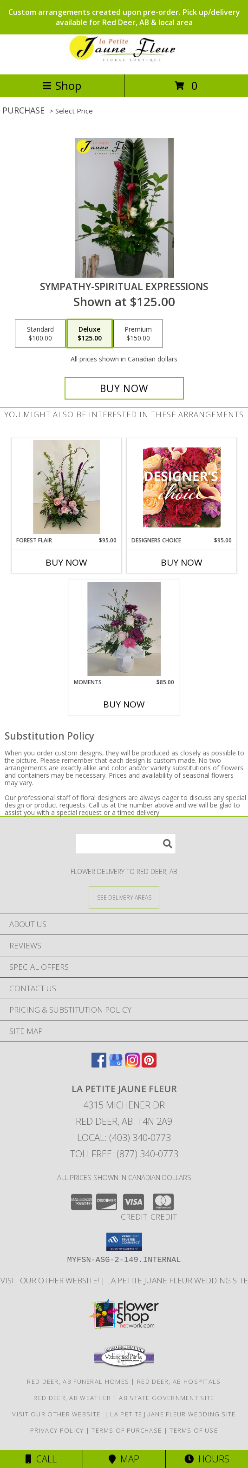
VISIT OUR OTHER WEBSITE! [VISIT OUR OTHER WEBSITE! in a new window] (50, 1280)
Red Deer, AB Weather (72, 1398)
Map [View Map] (124, 1459)
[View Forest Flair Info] (66, 487)
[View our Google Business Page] (115, 1064)
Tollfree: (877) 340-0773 (124, 1154)
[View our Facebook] (98, 1064)
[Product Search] (126, 843)
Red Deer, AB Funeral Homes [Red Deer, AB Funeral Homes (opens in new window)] (78, 1381)
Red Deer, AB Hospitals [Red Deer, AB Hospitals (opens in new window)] (179, 1381)
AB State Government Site (166, 1398)
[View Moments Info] (124, 629)
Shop (61, 85)
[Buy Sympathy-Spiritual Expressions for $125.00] (124, 388)
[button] (124, 1242)
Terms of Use (194, 1430)
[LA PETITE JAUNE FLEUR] (124, 60)
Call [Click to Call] (41, 1459)
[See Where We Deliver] (124, 897)
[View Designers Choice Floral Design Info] (182, 487)
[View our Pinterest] (149, 1064)
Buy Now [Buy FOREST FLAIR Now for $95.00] (66, 562)
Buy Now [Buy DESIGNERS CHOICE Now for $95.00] (181, 562)
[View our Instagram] (132, 1064)
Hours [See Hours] (206, 1459)
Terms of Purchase (126, 1430)
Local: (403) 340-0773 (124, 1137)
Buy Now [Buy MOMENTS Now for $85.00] (124, 704)
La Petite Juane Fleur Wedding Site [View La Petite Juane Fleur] (177, 1280)
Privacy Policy (57, 1430)
